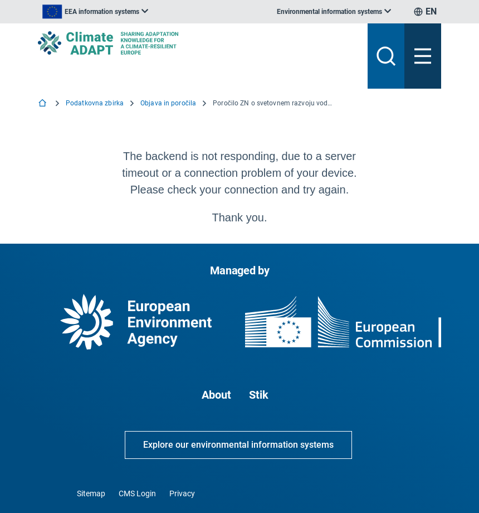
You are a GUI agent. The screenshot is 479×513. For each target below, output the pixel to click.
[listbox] (95, 11)
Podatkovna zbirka (95, 103)
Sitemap (91, 493)
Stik (258, 394)
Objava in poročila (168, 103)
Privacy (182, 493)
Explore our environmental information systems (238, 444)
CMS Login (137, 493)
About (216, 394)
